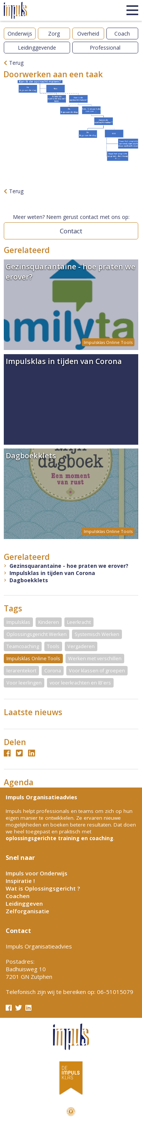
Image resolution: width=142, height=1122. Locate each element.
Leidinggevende (37, 47)
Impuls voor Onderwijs (36, 873)
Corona (52, 670)
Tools (53, 646)
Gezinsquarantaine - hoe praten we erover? (68, 565)
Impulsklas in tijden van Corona (52, 573)
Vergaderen (81, 646)
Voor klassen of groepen (97, 670)
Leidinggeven (24, 903)
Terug (16, 62)
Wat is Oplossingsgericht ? (43, 888)
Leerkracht (79, 622)
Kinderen (48, 622)
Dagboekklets (28, 580)
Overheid (88, 33)
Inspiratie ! (20, 880)
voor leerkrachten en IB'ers (80, 683)
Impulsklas (18, 622)
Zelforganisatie (27, 911)
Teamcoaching (22, 646)
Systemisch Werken (97, 634)
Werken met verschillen (95, 658)
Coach (122, 33)
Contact (71, 231)
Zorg (54, 33)
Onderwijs (20, 33)
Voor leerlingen (24, 683)
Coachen (18, 896)
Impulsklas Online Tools (33, 658)
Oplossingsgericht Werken (36, 634)
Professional (105, 47)
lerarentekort (21, 670)
